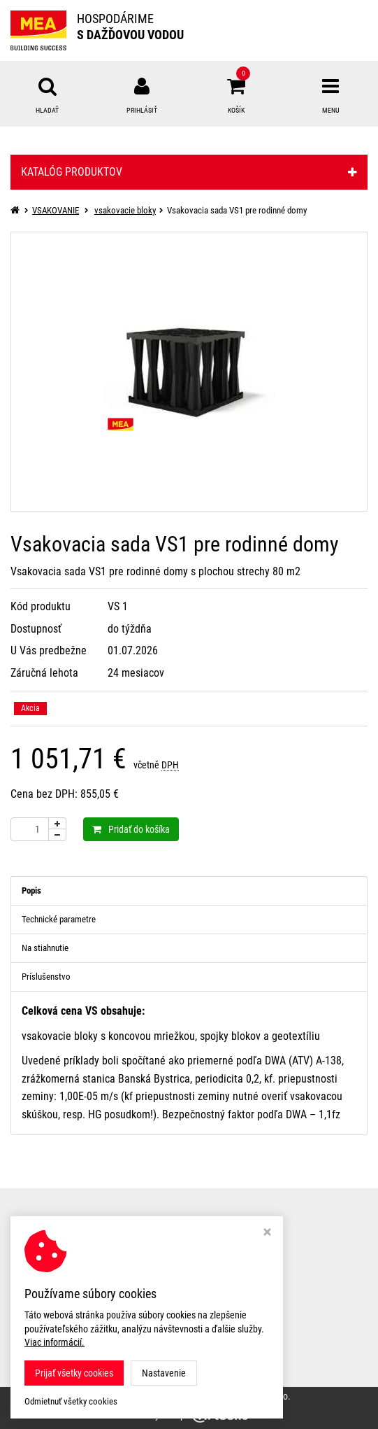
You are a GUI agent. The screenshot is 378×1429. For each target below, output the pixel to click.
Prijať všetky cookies (74, 1373)
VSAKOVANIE (55, 210)
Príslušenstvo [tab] (46, 976)
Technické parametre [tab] (59, 919)
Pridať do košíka (131, 829)
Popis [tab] (31, 890)
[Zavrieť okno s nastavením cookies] (267, 1233)
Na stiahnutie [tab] (45, 948)
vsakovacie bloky (125, 210)
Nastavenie (164, 1373)
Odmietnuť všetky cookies (70, 1401)
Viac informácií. (54, 1342)
